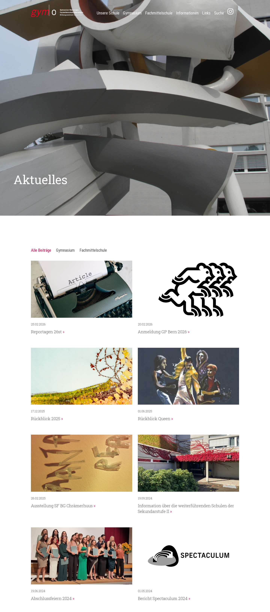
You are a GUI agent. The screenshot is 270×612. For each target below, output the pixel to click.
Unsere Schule (108, 13)
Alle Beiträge (41, 250)
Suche (219, 13)
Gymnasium (132, 13)
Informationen (187, 13)
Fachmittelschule (158, 13)
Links (206, 13)
